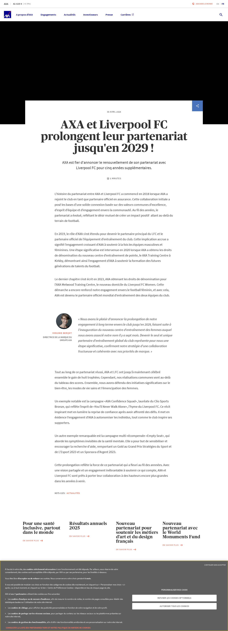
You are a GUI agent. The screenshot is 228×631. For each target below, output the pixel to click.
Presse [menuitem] (109, 14)
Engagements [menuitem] (48, 14)
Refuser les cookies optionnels (174, 598)
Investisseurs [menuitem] (90, 14)
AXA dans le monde (204, 4)
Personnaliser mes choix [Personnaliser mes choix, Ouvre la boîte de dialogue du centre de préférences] (174, 590)
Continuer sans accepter (215, 565)
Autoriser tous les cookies (174, 606)
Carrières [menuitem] (127, 14)
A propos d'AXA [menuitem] (24, 14)
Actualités (73, 493)
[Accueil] (7, 14)
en (217, 3)
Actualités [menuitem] (69, 14)
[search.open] (221, 14)
